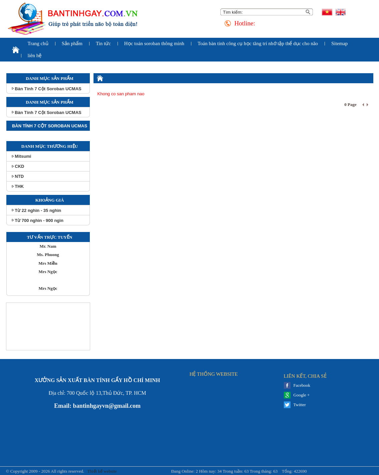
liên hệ (35, 55)
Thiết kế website (101, 471)
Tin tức (103, 43)
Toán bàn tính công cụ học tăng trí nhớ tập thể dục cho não (258, 43)
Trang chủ (38, 43)
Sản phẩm (72, 43)
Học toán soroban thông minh (154, 43)
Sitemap (339, 43)
